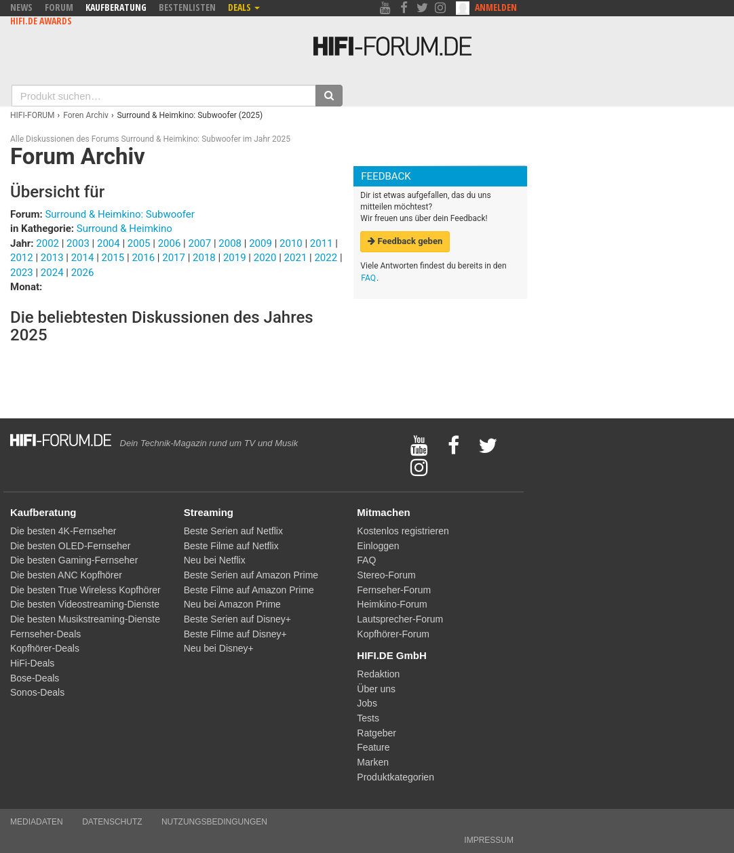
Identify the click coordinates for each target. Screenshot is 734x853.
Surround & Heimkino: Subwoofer (120, 214)
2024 (52, 272)
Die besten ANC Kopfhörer (66, 575)
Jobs (367, 703)
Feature (373, 747)
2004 (108, 243)
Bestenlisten (187, 7)
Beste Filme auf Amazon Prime (249, 589)
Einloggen (378, 545)
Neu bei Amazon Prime (232, 604)
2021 (295, 258)
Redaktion (378, 674)
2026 (82, 272)
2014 (82, 258)
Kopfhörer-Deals (44, 648)
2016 (143, 258)
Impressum (489, 840)
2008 (230, 243)
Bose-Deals (34, 678)
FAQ (368, 278)
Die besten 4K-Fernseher (63, 530)
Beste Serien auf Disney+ (237, 619)
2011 (321, 243)
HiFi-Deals (32, 663)
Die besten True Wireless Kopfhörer (85, 589)
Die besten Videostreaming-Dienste (84, 604)
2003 (78, 243)
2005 (139, 243)
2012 (21, 258)
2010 (291, 243)
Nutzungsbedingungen (214, 822)
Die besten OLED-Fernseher (70, 545)
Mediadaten (36, 822)
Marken (373, 762)
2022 (325, 258)
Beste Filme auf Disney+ (235, 634)
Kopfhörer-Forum (393, 634)
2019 (234, 258)
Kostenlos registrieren (402, 530)
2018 (204, 258)
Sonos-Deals (37, 692)
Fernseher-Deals (45, 634)
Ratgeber (376, 733)
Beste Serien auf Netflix (233, 530)
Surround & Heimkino (124, 228)
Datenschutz (112, 822)
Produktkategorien (395, 777)
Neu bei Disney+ (219, 648)
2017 (173, 258)
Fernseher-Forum (394, 589)
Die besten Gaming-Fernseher (74, 560)
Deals (244, 7)
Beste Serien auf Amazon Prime (251, 575)
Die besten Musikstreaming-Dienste (85, 619)
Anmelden (496, 7)
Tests (368, 718)
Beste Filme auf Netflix (231, 545)
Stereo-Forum (386, 575)
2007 (199, 243)
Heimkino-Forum (392, 604)
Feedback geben (405, 241)
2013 (52, 258)
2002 (47, 243)
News (21, 7)
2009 (260, 243)
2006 (169, 243)
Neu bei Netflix (215, 560)
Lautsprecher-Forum (400, 619)
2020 (265, 258)
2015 (113, 258)
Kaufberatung (116, 7)
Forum (59, 7)
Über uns (376, 688)
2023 (21, 272)
